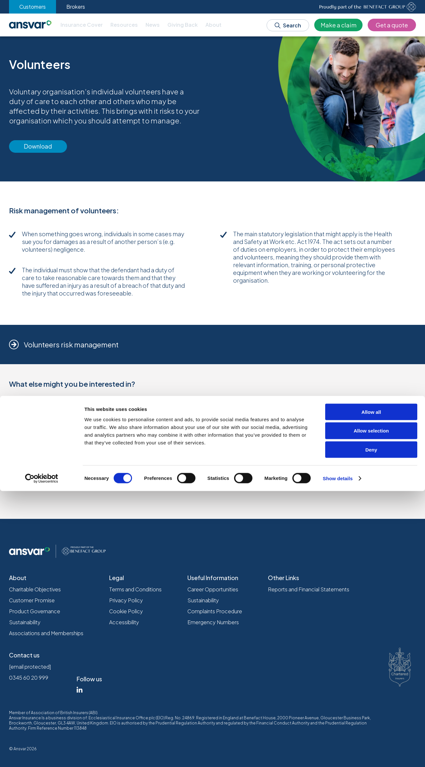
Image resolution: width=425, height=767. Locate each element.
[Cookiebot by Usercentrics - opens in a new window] (42, 754)
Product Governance (34, 611)
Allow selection (371, 707)
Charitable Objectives (35, 589)
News (153, 24)
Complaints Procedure (214, 611)
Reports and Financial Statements (308, 589)
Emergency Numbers (213, 622)
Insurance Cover (82, 24)
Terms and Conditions (135, 589)
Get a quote (392, 25)
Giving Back (182, 24)
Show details (338, 754)
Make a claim (338, 25)
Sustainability (25, 622)
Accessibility (124, 622)
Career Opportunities (212, 589)
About (213, 24)
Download (38, 146)
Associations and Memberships (46, 633)
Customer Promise (32, 600)
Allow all (371, 688)
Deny (371, 726)
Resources (124, 24)
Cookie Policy (126, 611)
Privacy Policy (126, 600)
